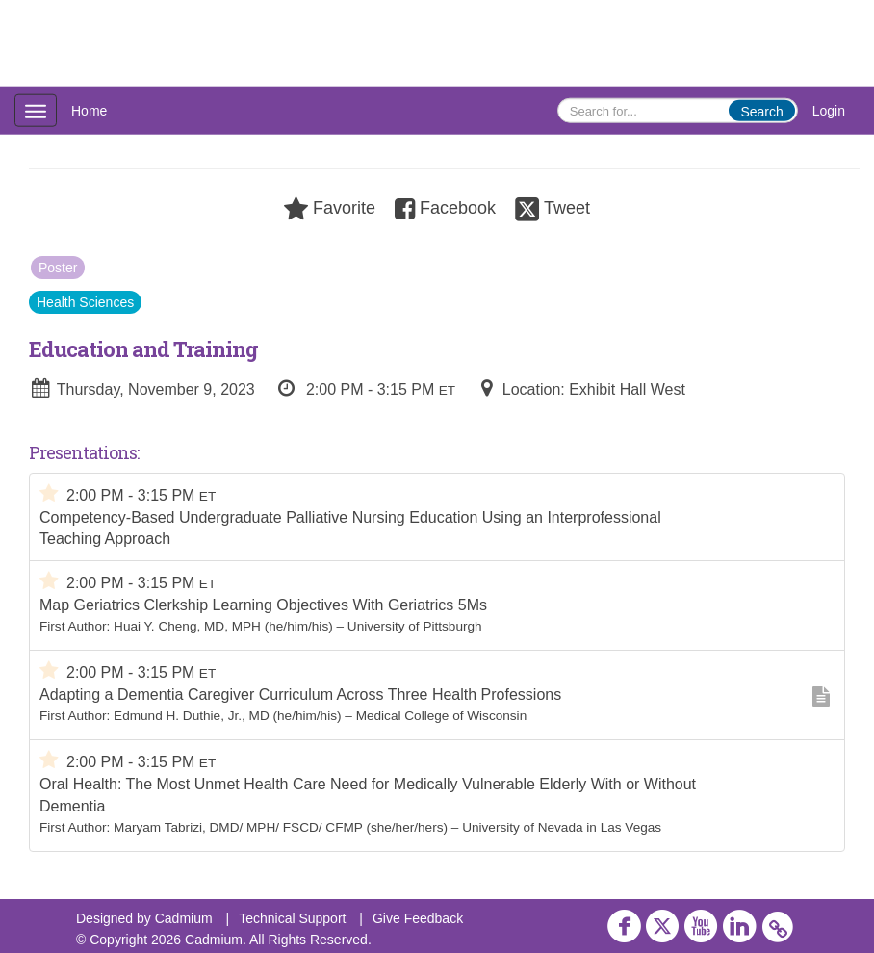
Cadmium (184, 918)
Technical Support (292, 918)
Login (828, 110)
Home (89, 110)
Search (761, 111)
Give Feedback (418, 918)
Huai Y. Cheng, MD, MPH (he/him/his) (223, 626)
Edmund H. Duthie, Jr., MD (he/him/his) (227, 715)
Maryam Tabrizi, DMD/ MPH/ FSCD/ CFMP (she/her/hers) (281, 827)
